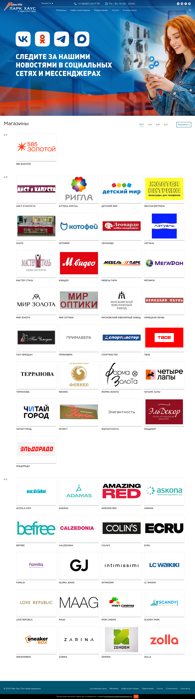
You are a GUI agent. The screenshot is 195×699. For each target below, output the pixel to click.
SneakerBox (23, 657)
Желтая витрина (154, 206)
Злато (19, 243)
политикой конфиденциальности (118, 696)
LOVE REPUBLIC (24, 620)
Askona (148, 508)
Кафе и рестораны (80, 10)
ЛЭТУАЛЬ (149, 243)
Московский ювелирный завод (121, 317)
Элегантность (110, 429)
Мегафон (149, 280)
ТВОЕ (147, 355)
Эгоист (63, 429)
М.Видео (64, 280)
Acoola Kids (23, 508)
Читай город (24, 429)
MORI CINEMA (108, 620)
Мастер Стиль (24, 280)
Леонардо (107, 243)
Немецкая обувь (154, 317)
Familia (20, 582)
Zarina (63, 657)
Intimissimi (107, 582)
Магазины (61, 10)
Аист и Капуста (25, 206)
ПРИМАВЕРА (66, 355)
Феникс (63, 392)
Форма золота (110, 392)
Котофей (64, 243)
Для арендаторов (98, 688)
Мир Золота (23, 317)
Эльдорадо (23, 466)
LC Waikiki (150, 582)
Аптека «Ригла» (68, 206)
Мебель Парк (109, 280)
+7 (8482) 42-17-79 (89, 3)
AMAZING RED (109, 508)
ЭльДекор (150, 429)
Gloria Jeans (66, 582)
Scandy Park (152, 620)
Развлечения (101, 10)
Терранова (22, 392)
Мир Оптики (66, 317)
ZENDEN (105, 657)
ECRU (147, 545)
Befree (20, 545)
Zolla (147, 657)
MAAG (62, 620)
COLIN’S (105, 545)
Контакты (185, 688)
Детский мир (109, 206)
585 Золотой (23, 164)
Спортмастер (109, 355)
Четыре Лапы (152, 392)
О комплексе (130, 10)
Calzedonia (66, 545)
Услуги (115, 10)
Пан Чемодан (24, 355)
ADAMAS (63, 508)
